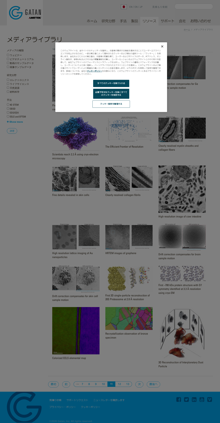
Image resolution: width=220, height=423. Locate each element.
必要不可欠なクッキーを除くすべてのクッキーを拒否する (111, 93)
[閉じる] (162, 46)
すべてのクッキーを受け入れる (111, 83)
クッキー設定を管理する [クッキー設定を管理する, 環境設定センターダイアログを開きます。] (111, 104)
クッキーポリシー (94, 71)
